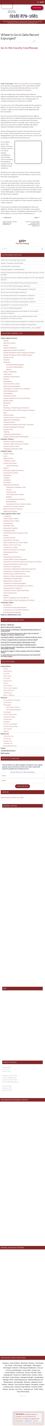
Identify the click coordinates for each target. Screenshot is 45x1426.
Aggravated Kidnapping (11, 420)
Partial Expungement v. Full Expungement (12, 270)
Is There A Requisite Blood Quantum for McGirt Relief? (19, 640)
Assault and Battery (10, 348)
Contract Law (7, 739)
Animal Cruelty (8, 454)
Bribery (5, 555)
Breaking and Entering (11, 485)
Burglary (9, 497)
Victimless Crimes (7, 603)
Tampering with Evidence (12, 557)
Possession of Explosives (11, 567)
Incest (5, 406)
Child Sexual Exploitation (12, 434)
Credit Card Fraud (12, 466)
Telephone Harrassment (11, 377)
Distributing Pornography (12, 612)
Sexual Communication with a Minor (16, 437)
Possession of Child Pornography (14, 584)
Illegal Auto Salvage (10, 511)
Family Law (4, 698)
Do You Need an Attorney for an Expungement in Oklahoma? (18, 296)
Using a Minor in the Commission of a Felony (18, 600)
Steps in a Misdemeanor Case (11, 615)
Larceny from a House (10, 473)
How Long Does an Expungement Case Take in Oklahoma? (17, 299)
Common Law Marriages (13, 1370)
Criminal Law (20, 1373)
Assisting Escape (9, 531)
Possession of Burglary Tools (16, 487)
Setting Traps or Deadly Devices (14, 574)
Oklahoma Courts (36, 1382)
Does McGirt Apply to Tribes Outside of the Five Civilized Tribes (20, 652)
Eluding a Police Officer (11, 521)
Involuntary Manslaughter (15, 365)
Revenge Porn (8, 430)
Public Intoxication (10, 593)
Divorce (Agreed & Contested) (11, 700)
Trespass (6, 478)
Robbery (6, 379)
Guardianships (7, 719)
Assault (5, 341)
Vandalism (7, 480)
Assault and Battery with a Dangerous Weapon (19, 353)
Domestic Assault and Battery (13, 442)
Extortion (6, 360)
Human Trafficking (9, 372)
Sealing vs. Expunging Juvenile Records (12, 263)
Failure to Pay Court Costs (12, 545)
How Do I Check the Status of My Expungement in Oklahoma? (34, 224)
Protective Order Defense (10, 727)
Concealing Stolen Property (15, 499)
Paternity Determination (10, 715)
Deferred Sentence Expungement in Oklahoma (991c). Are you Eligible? (21, 328)
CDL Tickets (6, 678)
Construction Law (8, 736)
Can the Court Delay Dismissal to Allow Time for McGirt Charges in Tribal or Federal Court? (20, 634)
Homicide (6, 362)
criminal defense (10, 1373)
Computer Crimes (9, 461)
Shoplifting (7, 475)
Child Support (7, 705)
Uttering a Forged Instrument (13, 471)
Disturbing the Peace (10, 552)
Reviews (5, 1389)
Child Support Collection (13, 707)
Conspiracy (7, 516)
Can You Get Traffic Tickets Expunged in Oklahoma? (15, 286)
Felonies (5, 669)
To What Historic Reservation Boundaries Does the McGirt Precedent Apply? (20, 655)
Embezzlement (11, 502)
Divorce (27, 1373)
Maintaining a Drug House (12, 581)
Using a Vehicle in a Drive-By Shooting (16, 398)
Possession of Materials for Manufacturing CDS (19, 569)
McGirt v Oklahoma (7, 625)
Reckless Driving (9, 538)
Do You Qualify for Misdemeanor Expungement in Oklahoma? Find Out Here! (22, 322)
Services (11, 1389)
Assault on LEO (8, 358)
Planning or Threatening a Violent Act (16, 408)
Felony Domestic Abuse (11, 446)
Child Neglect (8, 394)
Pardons (5, 683)
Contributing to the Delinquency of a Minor (18, 586)
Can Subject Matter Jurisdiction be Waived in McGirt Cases (21, 638)
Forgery (6, 468)
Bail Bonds (24, 1363)
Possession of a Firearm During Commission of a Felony (22, 562)
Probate (3, 748)
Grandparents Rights (9, 717)
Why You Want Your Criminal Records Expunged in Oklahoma (18, 302)
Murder (8, 370)
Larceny (9, 490)
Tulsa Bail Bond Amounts (8, 751)
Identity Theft (8, 401)
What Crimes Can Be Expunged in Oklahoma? (9, 223)
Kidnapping (7, 382)
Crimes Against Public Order (10, 514)
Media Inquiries (5, 753)
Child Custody (7, 703)
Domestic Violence (7, 439)
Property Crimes (6, 451)
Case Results (39, 1363)
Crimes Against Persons (9, 338)
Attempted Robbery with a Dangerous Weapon (19, 410)
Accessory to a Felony (10, 547)
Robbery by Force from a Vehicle (14, 418)
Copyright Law (7, 741)
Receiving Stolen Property (15, 495)
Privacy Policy (22, 1396)
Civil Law (40, 1368)
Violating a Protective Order (13, 449)
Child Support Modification (13, 710)
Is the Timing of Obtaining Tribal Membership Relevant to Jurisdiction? (21, 630)
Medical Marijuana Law (10, 746)
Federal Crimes (7, 693)
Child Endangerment (10, 391)
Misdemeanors (7, 671)
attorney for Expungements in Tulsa (15, 86)
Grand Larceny (11, 492)
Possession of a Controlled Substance (16, 610)
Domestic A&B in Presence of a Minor (16, 444)
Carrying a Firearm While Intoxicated (16, 591)
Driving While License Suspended (15, 559)
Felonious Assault (9, 343)
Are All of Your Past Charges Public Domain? (13, 260)
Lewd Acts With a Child (11, 384)
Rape (5, 413)
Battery (5, 346)
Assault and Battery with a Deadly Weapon (17, 355)
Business (31, 1363)
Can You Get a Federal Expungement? (11, 308)
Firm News (5, 1378)
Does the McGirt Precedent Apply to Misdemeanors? (18, 645)
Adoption (6, 731)
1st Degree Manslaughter (14, 367)
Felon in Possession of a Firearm (14, 550)
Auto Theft (7, 483)
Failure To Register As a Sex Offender (16, 598)
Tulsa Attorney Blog (23, 1392)
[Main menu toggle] (40, 2)
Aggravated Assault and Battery (14, 350)
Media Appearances (21, 1380)
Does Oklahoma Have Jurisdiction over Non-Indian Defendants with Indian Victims (22, 648)
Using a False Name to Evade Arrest (15, 564)
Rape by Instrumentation (11, 386)
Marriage (6, 1380)
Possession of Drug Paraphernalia (14, 608)
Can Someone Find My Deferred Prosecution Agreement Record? (19, 283)
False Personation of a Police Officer (15, 543)
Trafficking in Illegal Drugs (12, 579)
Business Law (5, 734)
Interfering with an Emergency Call (15, 533)
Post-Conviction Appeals (10, 688)
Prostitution (7, 605)
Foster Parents (7, 729)
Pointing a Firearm (9, 396)
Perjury (5, 535)
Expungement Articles (12, 255)
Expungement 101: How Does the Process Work (14, 305)
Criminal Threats (9, 422)
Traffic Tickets (7, 676)
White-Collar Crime (8, 690)
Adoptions (5, 1363)
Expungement (8, 1375)
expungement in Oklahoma (23, 90)
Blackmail (6, 403)
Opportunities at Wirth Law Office (12, 798)
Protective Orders (36, 1387)
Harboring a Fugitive (10, 528)
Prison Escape (8, 523)
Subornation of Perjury (11, 540)
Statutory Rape (8, 415)
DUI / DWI (6, 674)
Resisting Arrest (8, 526)
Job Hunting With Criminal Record (10, 266)
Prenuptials (6, 722)
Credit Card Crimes (10, 463)
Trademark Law (7, 743)
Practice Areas (8, 662)
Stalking (6, 432)
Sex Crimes (18, 1389)
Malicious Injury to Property (12, 509)
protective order (9, 1387)
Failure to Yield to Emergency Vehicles (16, 576)
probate (41, 1385)
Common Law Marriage (10, 724)
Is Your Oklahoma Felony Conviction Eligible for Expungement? (18, 325)
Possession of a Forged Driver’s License (16, 571)
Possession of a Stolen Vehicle (13, 507)
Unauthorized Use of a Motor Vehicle (18, 504)
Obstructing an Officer (11, 519)
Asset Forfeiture (7, 686)
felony (40, 1375)
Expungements (7, 681)
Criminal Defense (6, 666)
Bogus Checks (8, 459)
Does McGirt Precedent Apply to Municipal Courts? (18, 643)
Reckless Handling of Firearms (13, 427)
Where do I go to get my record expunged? (27, 83)
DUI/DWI (33, 1373)
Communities (26, 1370)
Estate (39, 1373)
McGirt (12, 1380)
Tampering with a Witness (12, 588)
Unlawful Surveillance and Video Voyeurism (18, 425)
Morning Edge (18, 1382)
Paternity (11, 1385)
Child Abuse (7, 374)
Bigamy (6, 596)
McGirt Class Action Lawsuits (11, 627)
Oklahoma (27, 1382)
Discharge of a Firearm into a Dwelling (16, 389)
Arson (5, 456)
